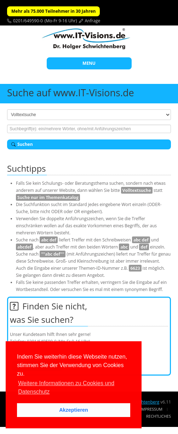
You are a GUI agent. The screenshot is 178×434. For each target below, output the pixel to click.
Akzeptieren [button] (73, 410)
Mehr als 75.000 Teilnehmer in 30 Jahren (53, 11)
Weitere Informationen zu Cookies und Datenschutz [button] (66, 387)
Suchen (22, 144)
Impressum (151, 409)
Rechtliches (158, 416)
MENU (89, 63)
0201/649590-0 (28, 21)
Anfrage (93, 21)
